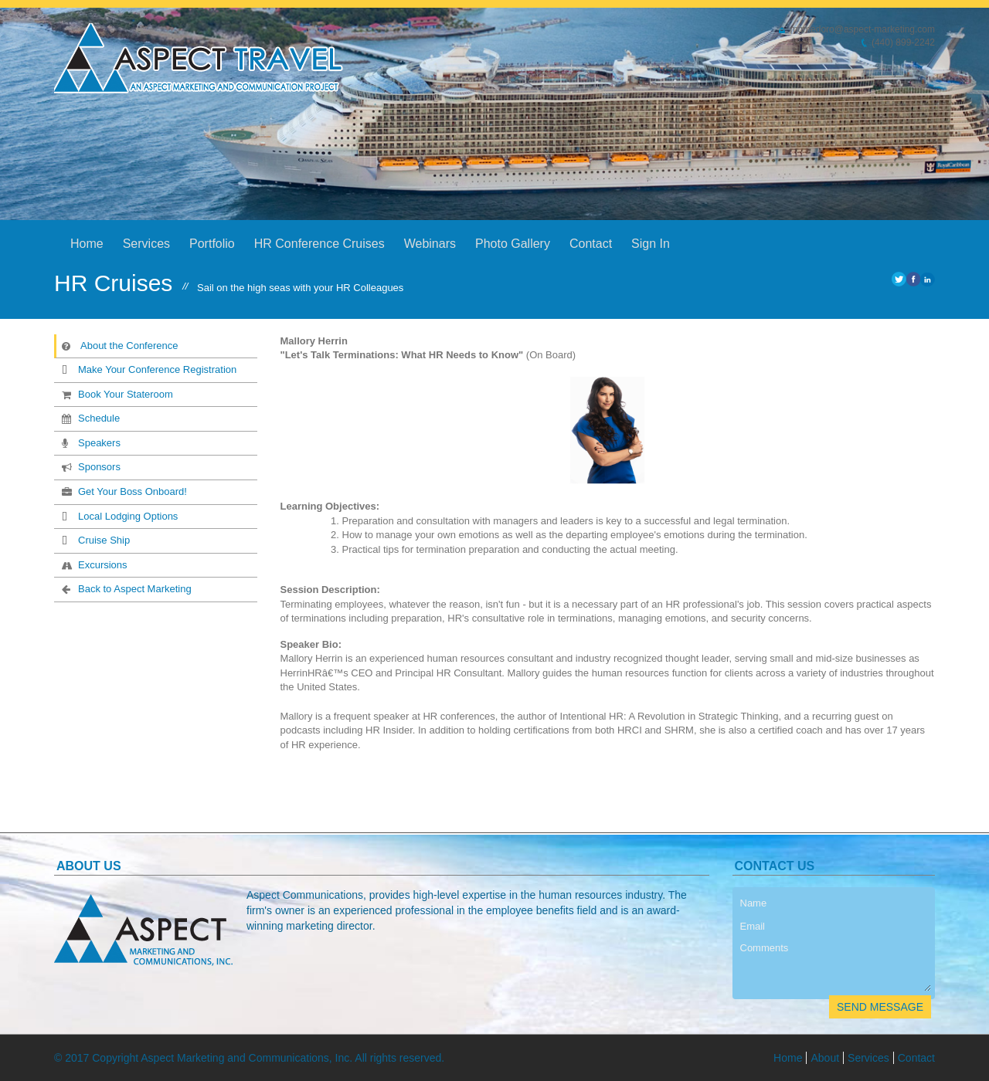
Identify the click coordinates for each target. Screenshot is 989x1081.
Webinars (430, 243)
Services (146, 243)
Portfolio (212, 243)
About (825, 1058)
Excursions (93, 564)
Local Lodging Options (118, 516)
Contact (590, 243)
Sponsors (90, 466)
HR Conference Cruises (319, 243)
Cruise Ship (94, 540)
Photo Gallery (512, 243)
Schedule (89, 418)
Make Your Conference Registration (147, 369)
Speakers (90, 442)
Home (87, 243)
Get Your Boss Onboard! (123, 491)
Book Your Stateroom (116, 394)
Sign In (650, 243)
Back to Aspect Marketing (125, 588)
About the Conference (119, 345)
